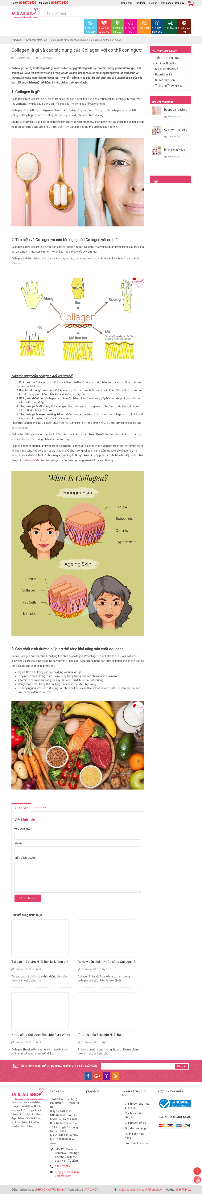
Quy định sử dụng (135, 1128)
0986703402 (62, 1166)
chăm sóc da (31, 460)
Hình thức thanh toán (137, 1143)
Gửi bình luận (28, 898)
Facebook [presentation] (40, 807)
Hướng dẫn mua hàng (134, 1135)
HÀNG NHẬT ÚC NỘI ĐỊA (52, 1189)
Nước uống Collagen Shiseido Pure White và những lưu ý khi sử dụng (60, 1035)
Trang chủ (126, 3)
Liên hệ (153, 3)
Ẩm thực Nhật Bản (166, 63)
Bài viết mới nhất (162, 102)
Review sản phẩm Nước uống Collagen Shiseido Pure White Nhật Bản (126, 962)
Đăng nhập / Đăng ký (172, 3)
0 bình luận (172, 116)
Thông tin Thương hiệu (168, 85)
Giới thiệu (140, 3)
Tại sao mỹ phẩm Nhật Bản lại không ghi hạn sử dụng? (49, 962)
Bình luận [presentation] (21, 808)
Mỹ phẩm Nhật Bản (36, 40)
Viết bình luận (24, 857)
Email (18, 843)
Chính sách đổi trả (135, 1122)
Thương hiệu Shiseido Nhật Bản (100, 1035)
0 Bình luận (44, 57)
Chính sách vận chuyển (134, 1115)
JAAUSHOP (91, 1189)
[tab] (21, 807)
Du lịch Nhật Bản (165, 80)
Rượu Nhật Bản (164, 74)
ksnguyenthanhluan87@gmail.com (143, 1189)
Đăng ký (182, 1066)
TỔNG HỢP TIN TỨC (167, 57)
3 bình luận (172, 136)
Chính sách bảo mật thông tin (137, 1105)
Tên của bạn (23, 829)
